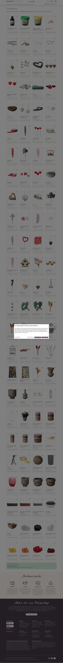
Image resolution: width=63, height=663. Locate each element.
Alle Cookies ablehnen (38, 337)
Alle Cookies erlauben (45, 337)
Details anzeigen (17, 337)
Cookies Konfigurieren (31, 337)
